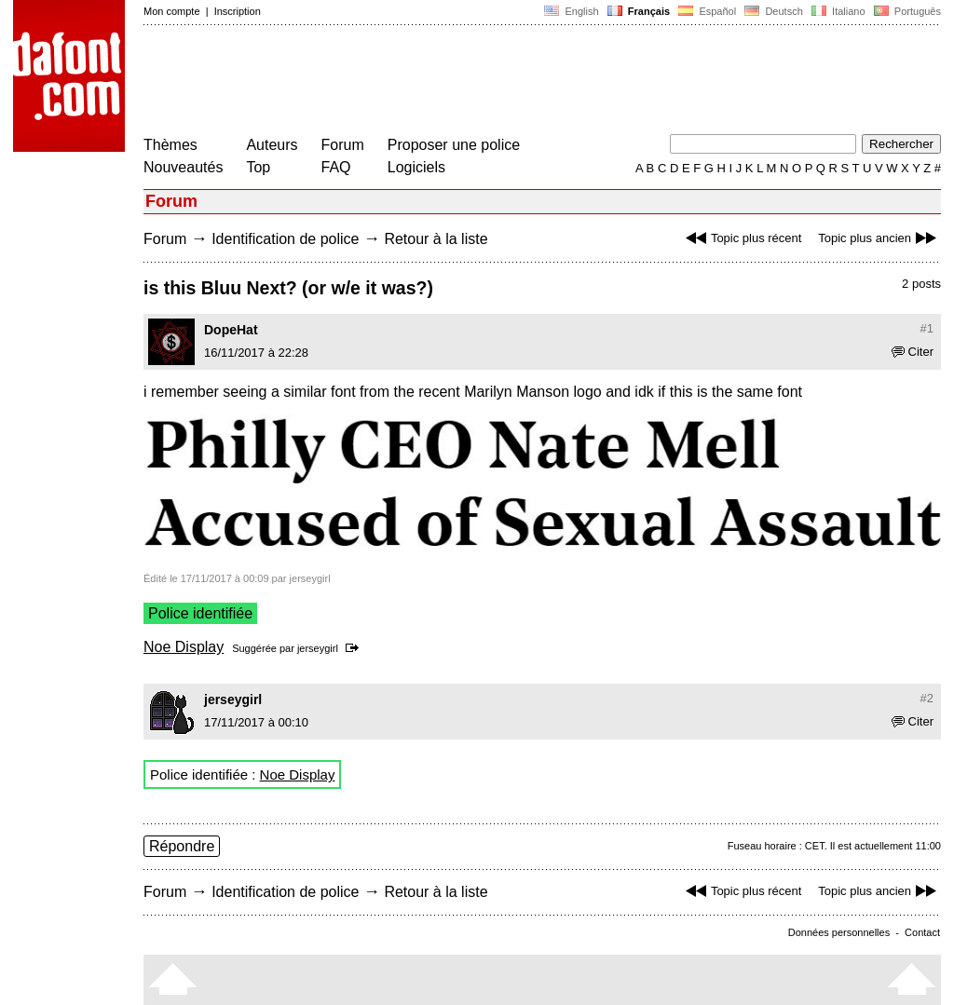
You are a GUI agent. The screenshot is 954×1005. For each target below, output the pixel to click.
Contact (922, 932)
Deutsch (774, 11)
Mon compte (171, 11)
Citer (913, 352)
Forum (342, 145)
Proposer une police (454, 145)
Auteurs (271, 145)
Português (906, 11)
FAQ (336, 167)
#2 (927, 698)
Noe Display (183, 647)
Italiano (838, 11)
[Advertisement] (482, 82)
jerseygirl (317, 648)
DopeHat (231, 329)
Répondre (181, 846)
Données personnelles (839, 932)
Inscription (237, 11)
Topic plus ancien (879, 238)
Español (707, 11)
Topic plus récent (741, 238)
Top (258, 167)
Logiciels (416, 167)
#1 (927, 328)
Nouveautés (183, 167)
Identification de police (285, 239)
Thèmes (170, 145)
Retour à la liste (435, 239)
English (571, 11)
